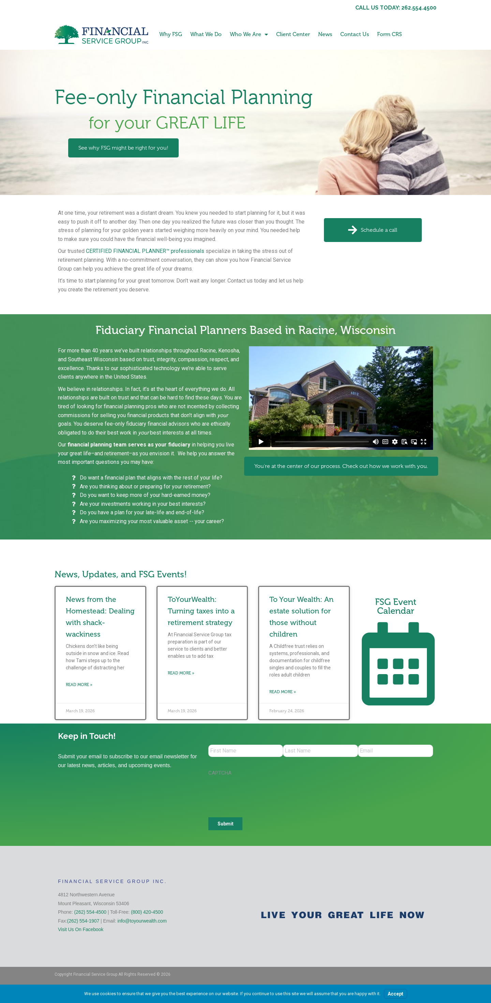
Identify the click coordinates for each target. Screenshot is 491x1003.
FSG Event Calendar (395, 606)
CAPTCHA (220, 774)
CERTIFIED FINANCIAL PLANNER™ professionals (145, 251)
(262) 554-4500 (90, 913)
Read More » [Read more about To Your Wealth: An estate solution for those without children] (282, 691)
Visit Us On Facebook (80, 930)
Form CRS (389, 34)
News (325, 34)
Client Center (293, 34)
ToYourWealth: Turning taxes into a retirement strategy (201, 611)
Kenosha (228, 350)
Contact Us (354, 34)
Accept (395, 994)
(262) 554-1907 (83, 922)
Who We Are (249, 34)
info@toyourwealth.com (141, 922)
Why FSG (170, 34)
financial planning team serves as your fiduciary (129, 444)
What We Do (206, 34)
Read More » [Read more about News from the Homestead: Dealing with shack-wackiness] (79, 684)
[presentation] (260, 794)
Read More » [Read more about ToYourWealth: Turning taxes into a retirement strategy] (181, 673)
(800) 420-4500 (147, 913)
